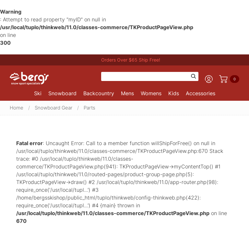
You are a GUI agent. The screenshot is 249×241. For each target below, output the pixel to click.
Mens (127, 93)
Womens (151, 93)
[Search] (145, 76)
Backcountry (98, 93)
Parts (89, 108)
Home (16, 108)
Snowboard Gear (53, 108)
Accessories (200, 93)
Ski (38, 93)
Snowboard (62, 93)
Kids (173, 93)
